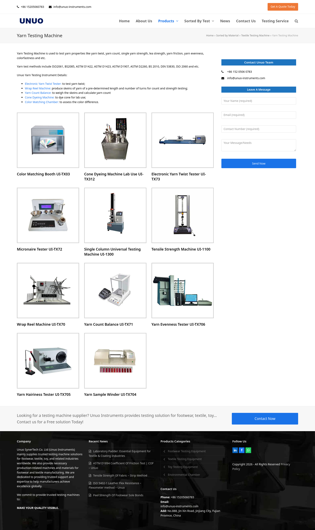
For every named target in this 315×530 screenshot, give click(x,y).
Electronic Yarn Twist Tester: (43, 84)
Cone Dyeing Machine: (39, 97)
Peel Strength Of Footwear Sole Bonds (118, 495)
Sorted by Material (227, 35)
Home (210, 35)
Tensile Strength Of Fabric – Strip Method (120, 475)
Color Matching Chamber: (42, 102)
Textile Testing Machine (255, 35)
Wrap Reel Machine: (38, 88)
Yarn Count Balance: (38, 93)
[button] (296, 21)
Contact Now (265, 418)
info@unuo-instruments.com (246, 78)
